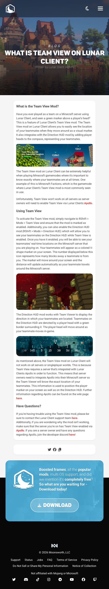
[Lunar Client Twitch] (95, 579)
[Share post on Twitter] (49, 449)
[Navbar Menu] (100, 8)
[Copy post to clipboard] (59, 449)
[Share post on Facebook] (54, 449)
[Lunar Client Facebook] (83, 579)
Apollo (88, 203)
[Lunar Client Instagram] (48, 579)
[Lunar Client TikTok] (37, 579)
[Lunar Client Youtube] (72, 579)
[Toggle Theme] (87, 8)
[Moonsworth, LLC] (54, 548)
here (19, 398)
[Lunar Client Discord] (26, 579)
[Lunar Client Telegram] (60, 579)
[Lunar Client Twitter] (14, 579)
